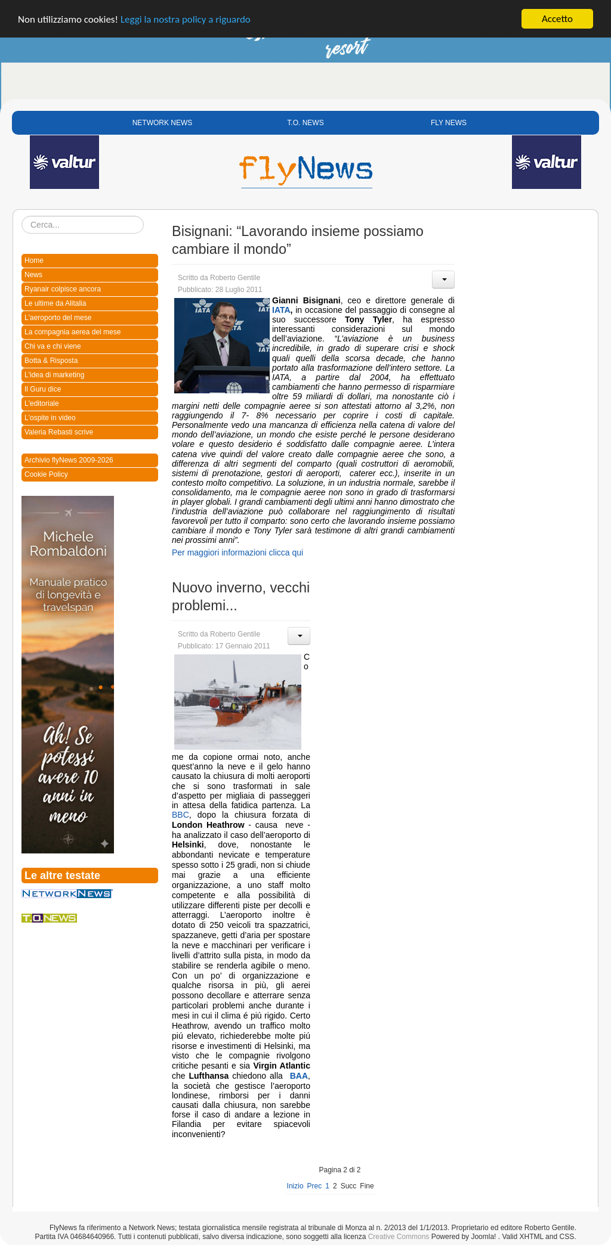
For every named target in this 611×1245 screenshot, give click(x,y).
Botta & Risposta (51, 360)
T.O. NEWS (305, 123)
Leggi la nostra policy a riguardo (186, 19)
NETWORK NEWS (162, 123)
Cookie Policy (46, 474)
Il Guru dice (42, 389)
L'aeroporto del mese (57, 317)
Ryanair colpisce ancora (62, 289)
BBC (180, 814)
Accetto (557, 19)
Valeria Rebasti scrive (58, 432)
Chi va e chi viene (52, 346)
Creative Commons (399, 1236)
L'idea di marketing (54, 375)
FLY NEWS (449, 123)
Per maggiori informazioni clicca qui (237, 552)
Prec (314, 1186)
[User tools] (443, 279)
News (33, 275)
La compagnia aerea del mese (72, 332)
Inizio (295, 1186)
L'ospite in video (50, 418)
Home (34, 260)
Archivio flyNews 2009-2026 (68, 460)
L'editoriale (41, 403)
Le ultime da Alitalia (55, 303)
